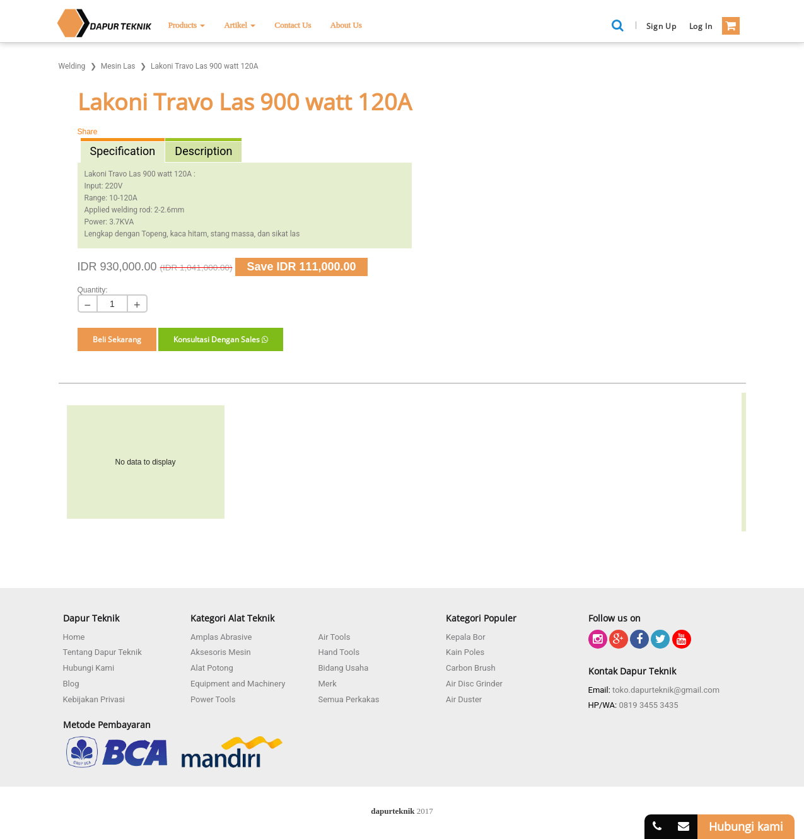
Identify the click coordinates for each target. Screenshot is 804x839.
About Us (346, 25)
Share (88, 131)
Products (187, 25)
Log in (701, 26)
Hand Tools (339, 652)
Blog (71, 683)
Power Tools (212, 699)
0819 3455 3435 (648, 705)
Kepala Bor (466, 637)
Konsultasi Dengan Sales (220, 339)
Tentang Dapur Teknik (102, 652)
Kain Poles (465, 652)
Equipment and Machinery (237, 683)
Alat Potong (211, 668)
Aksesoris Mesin (220, 652)
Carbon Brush (471, 668)
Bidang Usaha (343, 668)
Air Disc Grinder (474, 683)
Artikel (239, 25)
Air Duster (464, 699)
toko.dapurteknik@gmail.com (666, 690)
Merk (327, 683)
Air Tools (334, 637)
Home (74, 637)
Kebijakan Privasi (94, 699)
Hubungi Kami (89, 668)
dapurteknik (392, 811)
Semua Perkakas (349, 699)
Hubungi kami (746, 826)
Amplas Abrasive (221, 637)
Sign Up (661, 26)
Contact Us (292, 25)
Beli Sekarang (117, 339)
